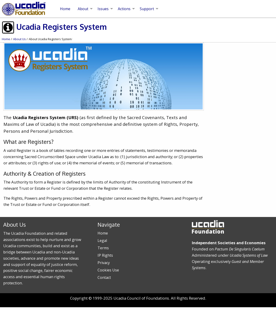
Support (147, 8)
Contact (104, 277)
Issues (103, 8)
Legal (102, 240)
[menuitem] (65, 8)
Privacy (104, 262)
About (83, 8)
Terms (103, 247)
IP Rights (105, 255)
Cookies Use (108, 270)
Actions (124, 8)
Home (65, 8)
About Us (19, 39)
